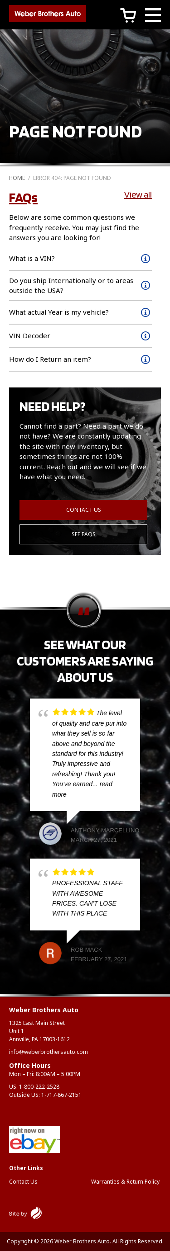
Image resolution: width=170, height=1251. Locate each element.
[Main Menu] (153, 16)
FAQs (23, 197)
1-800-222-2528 (39, 1086)
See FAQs (84, 534)
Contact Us (83, 510)
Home (17, 178)
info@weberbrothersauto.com (48, 1052)
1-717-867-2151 (61, 1095)
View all (138, 194)
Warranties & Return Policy (125, 1181)
